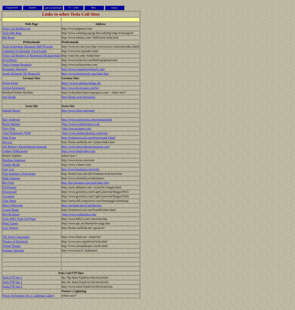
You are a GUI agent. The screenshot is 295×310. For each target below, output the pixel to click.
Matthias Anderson (13, 160)
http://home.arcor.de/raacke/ (78, 97)
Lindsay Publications (15, 151)
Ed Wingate (9, 187)
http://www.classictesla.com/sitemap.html (87, 119)
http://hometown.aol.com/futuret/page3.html (88, 137)
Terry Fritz (8, 128)
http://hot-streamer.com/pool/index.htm (85, 182)
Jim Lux (7, 142)
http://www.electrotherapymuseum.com (85, 146)
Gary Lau (8, 169)
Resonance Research (14, 69)
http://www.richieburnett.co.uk (81, 124)
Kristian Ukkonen (13, 250)
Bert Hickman (10, 214)
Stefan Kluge (10, 83)
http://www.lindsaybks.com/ (79, 151)
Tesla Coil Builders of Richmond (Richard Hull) (31, 55)
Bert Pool (8, 182)
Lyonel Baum (10, 209)
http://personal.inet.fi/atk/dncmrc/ (82, 205)
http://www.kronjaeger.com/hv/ (80, 88)
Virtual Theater (11, 246)
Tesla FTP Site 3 (12, 286)
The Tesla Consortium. (16, 237)
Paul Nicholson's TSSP (17, 133)
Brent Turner (10, 223)
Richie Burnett (11, 124)
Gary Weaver (10, 227)
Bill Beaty (8, 37)
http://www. (70, 83)
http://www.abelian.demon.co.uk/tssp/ (85, 133)
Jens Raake (9, 97)
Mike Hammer (11, 178)
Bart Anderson (11, 119)
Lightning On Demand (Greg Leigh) (24, 51)
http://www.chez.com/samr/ (78, 110)
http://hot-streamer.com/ (76, 128)
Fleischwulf (9, 191)
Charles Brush (11, 164)
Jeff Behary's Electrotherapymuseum (24, 146)
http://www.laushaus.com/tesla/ (81, 169)
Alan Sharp (9, 200)
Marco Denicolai (12, 205)
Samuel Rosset (11, 110)
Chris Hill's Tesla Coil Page (19, 218)
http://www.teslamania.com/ (79, 214)
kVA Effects (9, 60)
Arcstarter (8, 196)
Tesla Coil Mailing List (16, 28)
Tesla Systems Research (16, 64)
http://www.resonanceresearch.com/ (83, 69)
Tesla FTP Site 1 (12, 277)
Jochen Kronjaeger (13, 88)
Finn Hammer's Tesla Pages (19, 173)
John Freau (9, 137)
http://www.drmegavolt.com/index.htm (85, 73)
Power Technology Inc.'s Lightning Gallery (28, 295)
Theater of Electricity (15, 241)
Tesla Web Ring (11, 33)
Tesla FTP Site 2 (12, 282)
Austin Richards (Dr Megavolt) (21, 73)
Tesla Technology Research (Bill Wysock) (27, 46)
